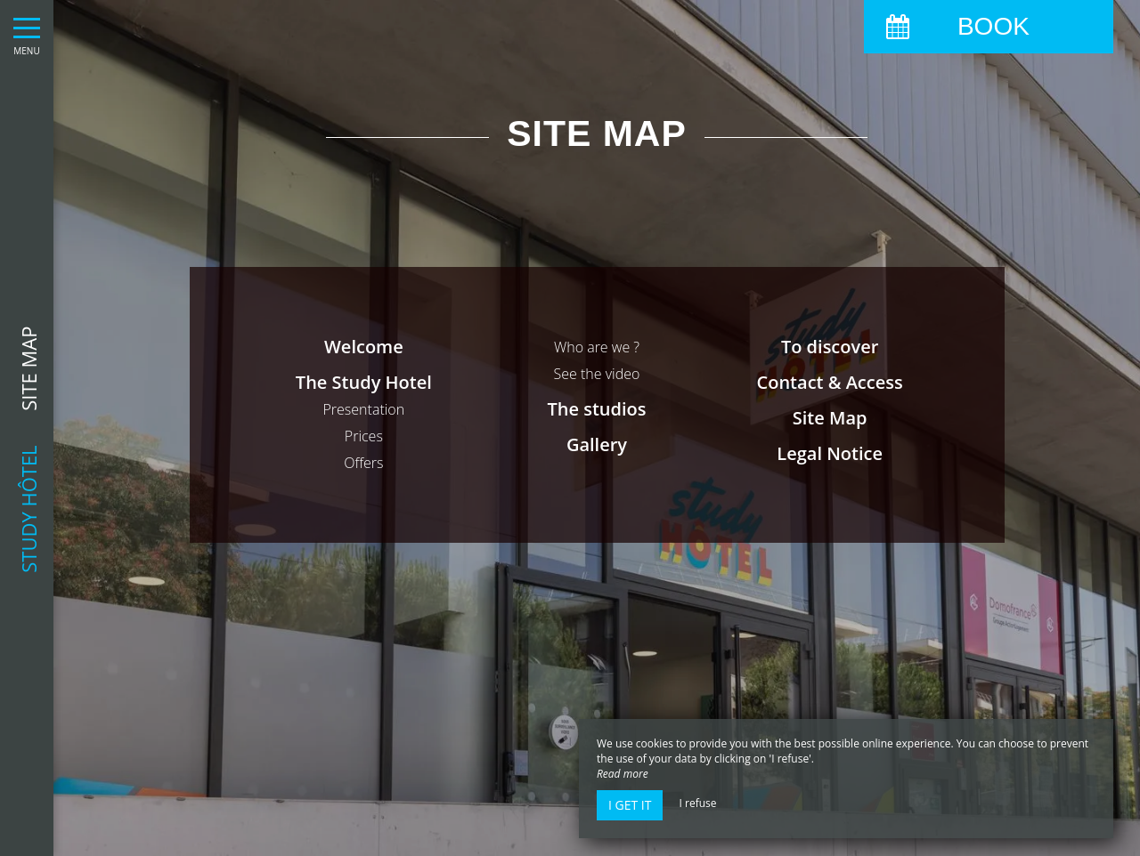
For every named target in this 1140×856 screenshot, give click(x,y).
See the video (597, 374)
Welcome (363, 347)
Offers (363, 462)
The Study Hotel (364, 382)
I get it (629, 804)
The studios (596, 409)
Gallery (596, 444)
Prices (364, 436)
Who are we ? (596, 347)
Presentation (363, 409)
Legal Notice (830, 453)
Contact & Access (830, 382)
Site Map (830, 418)
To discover (829, 347)
